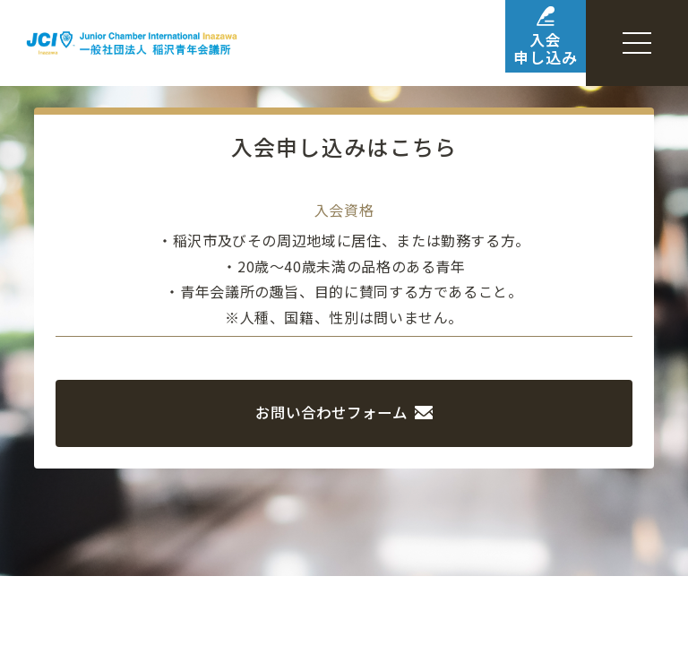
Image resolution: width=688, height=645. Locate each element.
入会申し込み (512, 43)
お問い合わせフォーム (344, 411)
